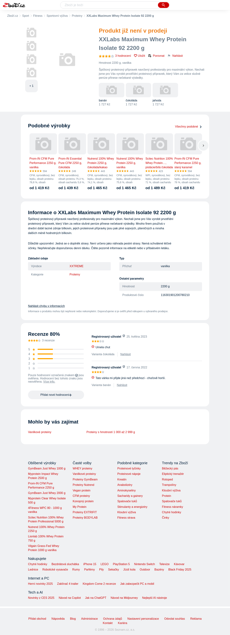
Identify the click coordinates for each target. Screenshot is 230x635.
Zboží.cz (12, 15)
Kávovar (179, 564)
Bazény (159, 569)
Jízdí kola (129, 569)
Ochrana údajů (112, 618)
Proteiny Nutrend (83, 484)
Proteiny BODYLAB (85, 517)
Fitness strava (126, 517)
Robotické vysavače (55, 569)
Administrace (89, 618)
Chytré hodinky (171, 512)
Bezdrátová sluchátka (65, 564)
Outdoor (145, 569)
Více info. (49, 381)
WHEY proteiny (82, 468)
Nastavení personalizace (143, 618)
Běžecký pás (170, 468)
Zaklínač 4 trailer (67, 583)
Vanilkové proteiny (39, 432)
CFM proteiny (81, 495)
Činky (165, 517)
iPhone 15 (89, 564)
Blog (73, 618)
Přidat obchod (37, 618)
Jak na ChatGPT (95, 597)
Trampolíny (169, 484)
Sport (25, 15)
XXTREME (76, 266)
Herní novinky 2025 (40, 583)
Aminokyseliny (126, 490)
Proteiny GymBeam (85, 479)
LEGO (105, 564)
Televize (164, 564)
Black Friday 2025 (179, 569)
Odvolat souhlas (174, 618)
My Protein (79, 506)
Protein (166, 495)
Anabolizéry (124, 484)
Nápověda (58, 618)
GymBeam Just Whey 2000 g (46, 492)
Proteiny (77, 15)
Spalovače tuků (127, 501)
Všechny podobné (188, 126)
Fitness (38, 15)
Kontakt (107, 623)
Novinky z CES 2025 (41, 597)
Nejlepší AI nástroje (154, 597)
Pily (101, 569)
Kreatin (121, 479)
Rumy (76, 569)
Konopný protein (83, 501)
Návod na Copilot (70, 597)
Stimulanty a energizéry (132, 506)
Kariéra (122, 623)
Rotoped (167, 479)
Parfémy (89, 569)
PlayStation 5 (121, 564)
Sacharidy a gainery (130, 495)
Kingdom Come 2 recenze (99, 583)
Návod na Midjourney (124, 597)
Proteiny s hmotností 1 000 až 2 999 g (110, 432)
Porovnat (156, 55)
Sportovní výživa (57, 15)
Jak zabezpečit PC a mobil (137, 583)
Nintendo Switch (144, 564)
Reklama (196, 618)
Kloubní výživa (126, 512)
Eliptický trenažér (173, 473)
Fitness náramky (172, 506)
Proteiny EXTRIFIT (85, 512)
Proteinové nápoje (129, 473)
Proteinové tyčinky (129, 468)
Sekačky (113, 569)
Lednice (33, 569)
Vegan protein (81, 490)
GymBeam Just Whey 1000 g (46, 468)
